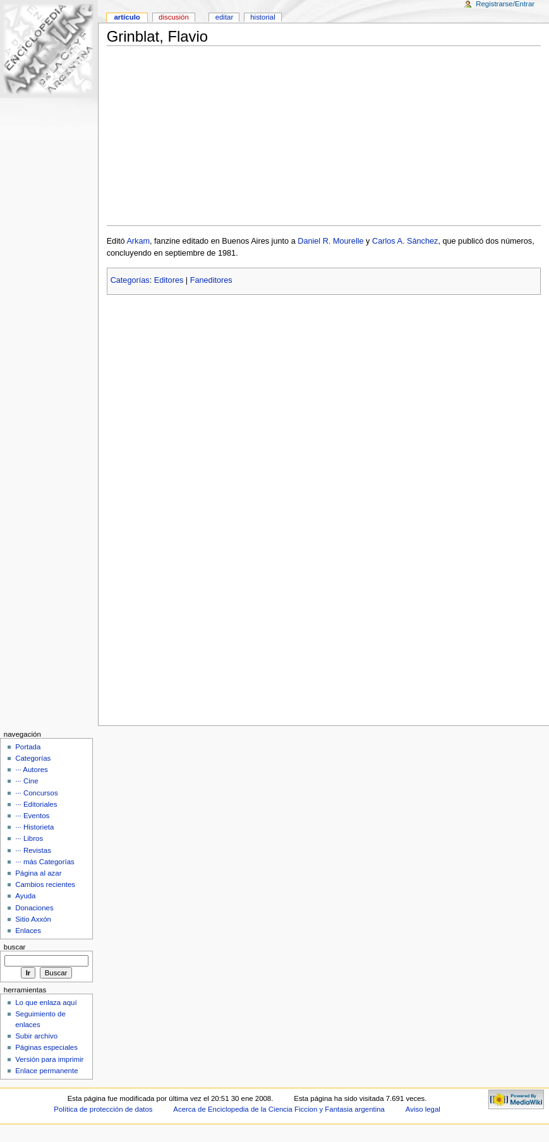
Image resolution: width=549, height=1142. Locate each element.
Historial (262, 17)
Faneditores (211, 280)
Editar (224, 17)
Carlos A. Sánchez (405, 241)
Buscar (15, 947)
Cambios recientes (45, 884)
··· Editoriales (36, 804)
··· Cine (26, 781)
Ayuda (25, 896)
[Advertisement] (323, 135)
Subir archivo (36, 1036)
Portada (27, 747)
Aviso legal (423, 1109)
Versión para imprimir (49, 1059)
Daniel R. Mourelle (330, 241)
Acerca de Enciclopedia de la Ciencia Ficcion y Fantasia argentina (279, 1109)
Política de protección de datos (103, 1109)
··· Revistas (33, 850)
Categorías (130, 280)
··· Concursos (36, 793)
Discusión (174, 17)
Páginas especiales (46, 1047)
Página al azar (38, 873)
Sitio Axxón (33, 919)
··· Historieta (34, 827)
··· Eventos (32, 815)
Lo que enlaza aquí (45, 1002)
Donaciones (34, 908)
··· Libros (29, 838)
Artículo (127, 17)
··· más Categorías (45, 861)
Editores (169, 280)
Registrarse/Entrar (505, 4)
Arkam (138, 241)
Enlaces (28, 930)
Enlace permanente (46, 1070)
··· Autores (31, 769)
